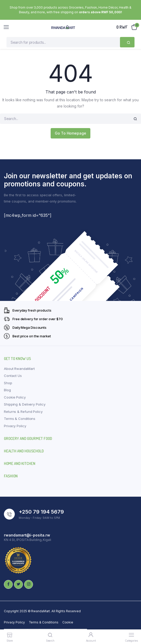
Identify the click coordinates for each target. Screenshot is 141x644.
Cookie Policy (15, 397)
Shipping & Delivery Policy (24, 404)
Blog (7, 390)
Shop (8, 383)
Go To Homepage (70, 133)
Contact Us (13, 376)
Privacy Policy (15, 426)
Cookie (67, 622)
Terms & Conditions (19, 418)
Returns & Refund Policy (23, 411)
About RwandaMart (19, 369)
